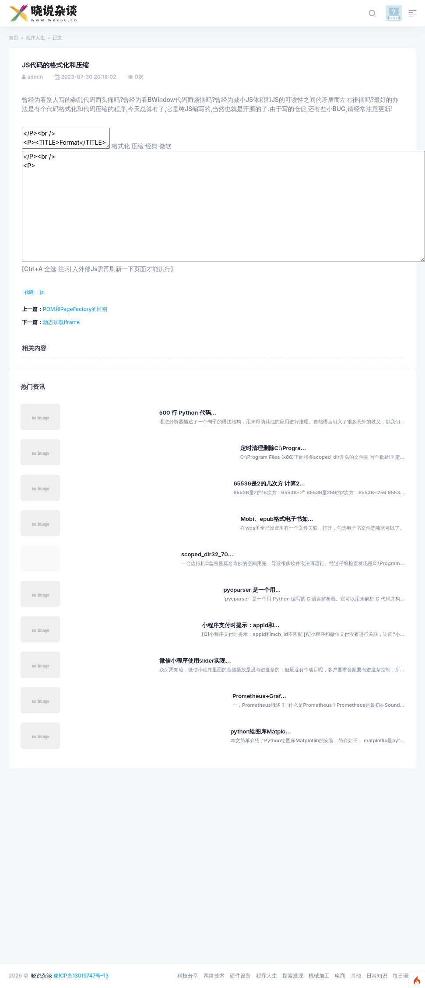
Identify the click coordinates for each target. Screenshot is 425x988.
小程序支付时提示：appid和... (240, 625)
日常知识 (376, 975)
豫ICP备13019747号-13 (81, 975)
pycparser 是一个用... (252, 590)
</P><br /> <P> (223, 206)
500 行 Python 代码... (187, 412)
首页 (13, 38)
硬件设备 (240, 975)
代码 (29, 292)
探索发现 (292, 975)
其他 (356, 975)
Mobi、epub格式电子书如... (276, 519)
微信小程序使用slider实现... (195, 660)
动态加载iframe (61, 322)
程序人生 (35, 38)
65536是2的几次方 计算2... (269, 483)
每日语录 (403, 975)
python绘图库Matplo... (261, 731)
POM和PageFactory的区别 (75, 309)
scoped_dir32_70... (207, 554)
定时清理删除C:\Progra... (273, 448)
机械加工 (319, 975)
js (41, 292)
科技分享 (187, 975)
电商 (340, 975)
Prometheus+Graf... (259, 696)
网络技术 (214, 975)
